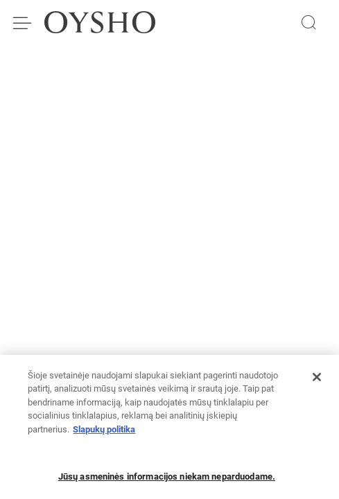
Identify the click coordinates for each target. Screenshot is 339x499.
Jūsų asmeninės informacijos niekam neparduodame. (166, 480)
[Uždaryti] (317, 381)
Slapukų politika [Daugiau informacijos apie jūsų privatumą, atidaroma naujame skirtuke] (104, 433)
